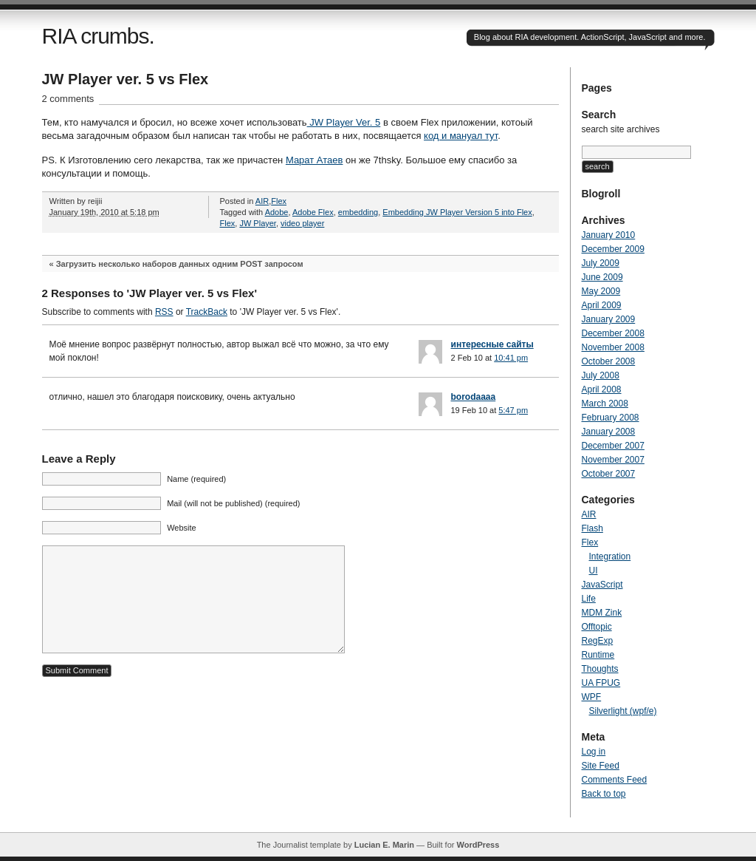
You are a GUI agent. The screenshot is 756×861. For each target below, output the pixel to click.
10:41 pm (511, 357)
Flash (592, 528)
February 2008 (610, 417)
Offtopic (597, 627)
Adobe (277, 212)
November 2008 (613, 347)
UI (593, 570)
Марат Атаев (314, 160)
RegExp (598, 641)
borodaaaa (473, 397)
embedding (358, 212)
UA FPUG (601, 683)
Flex (278, 201)
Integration (610, 556)
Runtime (598, 655)
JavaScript (602, 584)
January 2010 (609, 235)
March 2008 (605, 403)
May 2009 (601, 291)
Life (589, 598)
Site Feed (600, 765)
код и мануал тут (461, 135)
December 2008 (613, 333)
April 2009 (602, 305)
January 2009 (609, 319)
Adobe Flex (313, 212)
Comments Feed (614, 780)
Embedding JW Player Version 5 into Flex (457, 212)
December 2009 (613, 249)
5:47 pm (513, 410)
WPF (592, 697)
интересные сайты (492, 344)
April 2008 (602, 389)
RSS (164, 312)
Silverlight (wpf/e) (623, 711)
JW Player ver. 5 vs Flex (125, 79)
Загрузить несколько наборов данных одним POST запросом (179, 263)
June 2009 (602, 277)
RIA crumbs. (98, 36)
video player (302, 223)
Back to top (604, 794)
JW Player (257, 223)
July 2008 (600, 375)
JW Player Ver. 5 (344, 122)
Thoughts (600, 669)
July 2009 (600, 263)
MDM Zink (602, 613)
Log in (594, 751)
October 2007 (609, 474)
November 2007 (613, 460)
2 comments (68, 98)
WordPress (477, 844)
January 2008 (609, 431)
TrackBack (206, 312)
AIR (262, 201)
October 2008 (609, 361)
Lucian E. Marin (384, 844)
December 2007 (613, 445)
